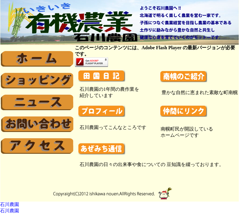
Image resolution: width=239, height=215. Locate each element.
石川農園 (9, 204)
